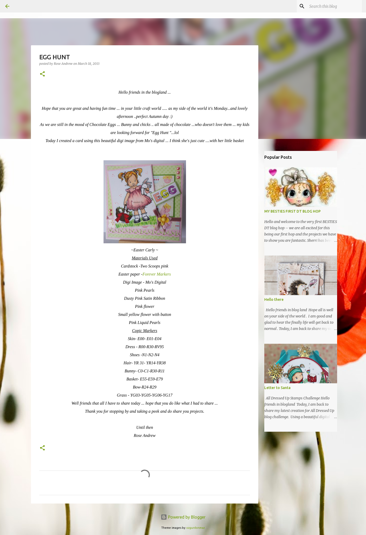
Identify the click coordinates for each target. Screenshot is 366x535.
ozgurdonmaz (195, 527)
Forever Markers (157, 274)
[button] (42, 74)
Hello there (274, 299)
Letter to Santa (277, 388)
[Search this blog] (334, 6)
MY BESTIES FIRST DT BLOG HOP (292, 211)
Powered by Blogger (183, 517)
